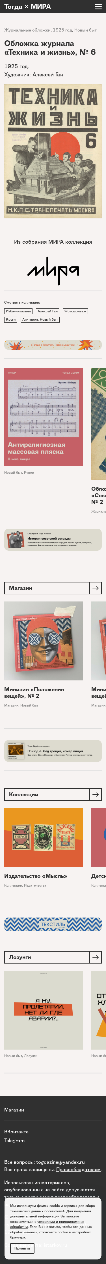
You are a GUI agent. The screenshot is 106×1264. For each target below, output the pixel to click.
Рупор (29, 472)
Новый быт (85, 30)
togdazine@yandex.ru (60, 1162)
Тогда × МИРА (27, 6)
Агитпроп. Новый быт (40, 319)
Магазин (11, 705)
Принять (22, 1248)
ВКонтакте (16, 1131)
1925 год (62, 30)
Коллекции (13, 885)
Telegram (14, 1140)
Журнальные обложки (27, 30)
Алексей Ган (48, 311)
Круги (11, 319)
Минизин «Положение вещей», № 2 (34, 693)
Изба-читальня (18, 311)
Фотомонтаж (75, 311)
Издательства (35, 885)
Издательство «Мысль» (35, 876)
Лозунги (30, 1055)
